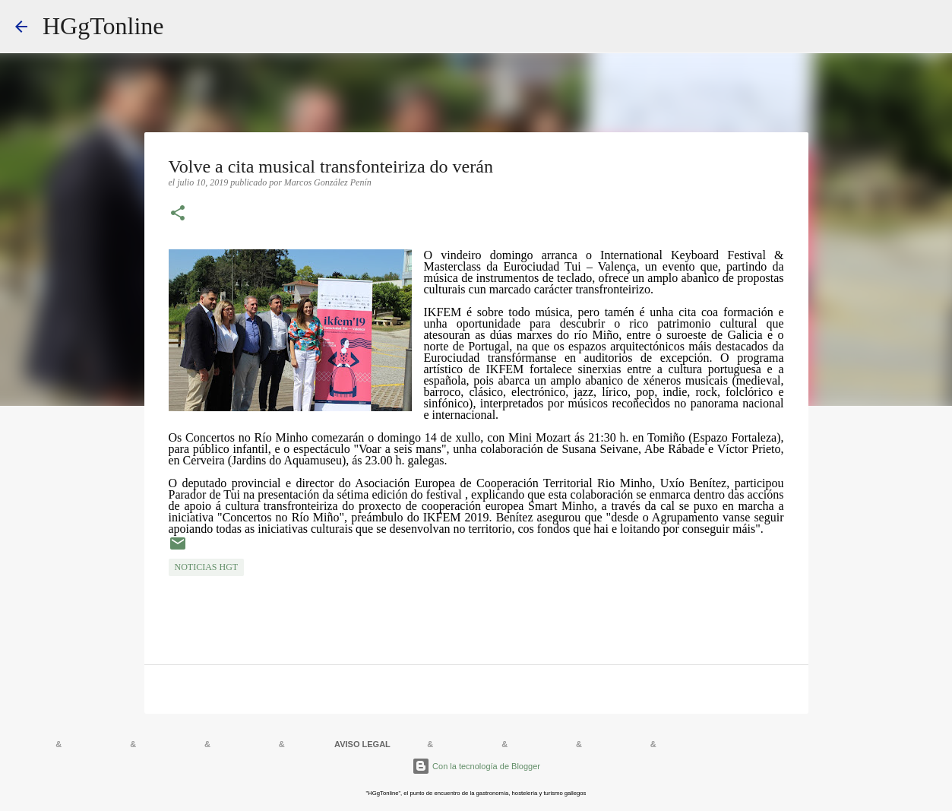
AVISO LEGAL (362, 744)
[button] (178, 214)
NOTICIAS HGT (207, 567)
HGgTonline (103, 26)
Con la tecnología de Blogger (476, 766)
